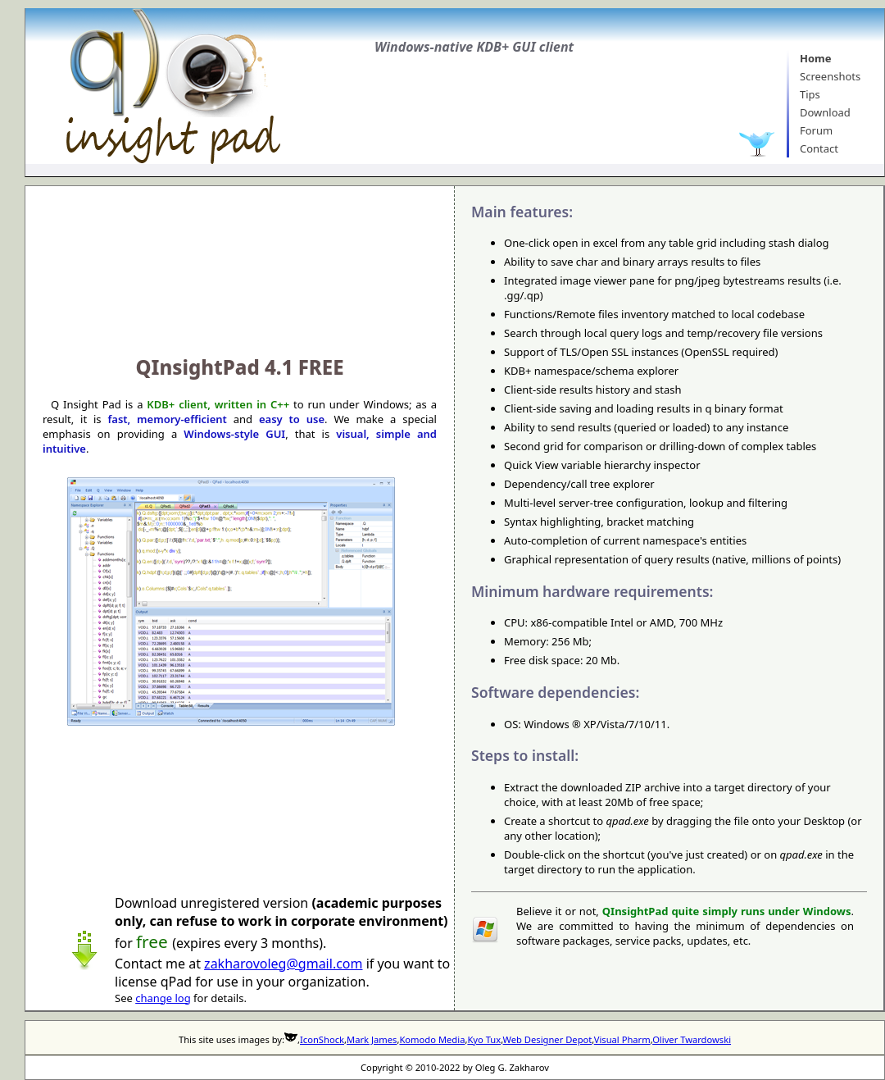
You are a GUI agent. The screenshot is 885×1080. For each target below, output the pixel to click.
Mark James (372, 1039)
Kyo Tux (484, 1039)
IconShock (322, 1039)
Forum (816, 130)
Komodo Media (432, 1039)
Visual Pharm (622, 1039)
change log (163, 998)
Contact (819, 148)
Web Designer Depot (547, 1039)
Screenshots (830, 76)
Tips (810, 94)
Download (825, 112)
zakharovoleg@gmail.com (283, 964)
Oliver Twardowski (691, 1039)
